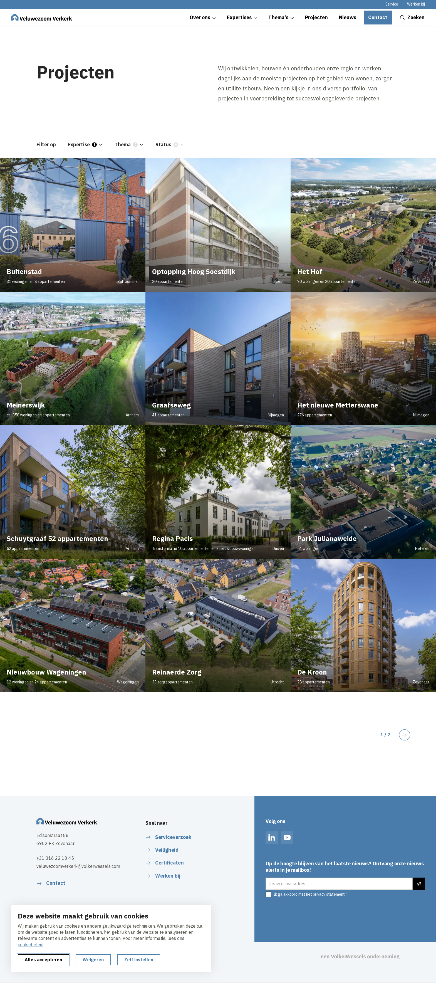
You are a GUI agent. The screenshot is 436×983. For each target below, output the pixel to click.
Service (391, 4)
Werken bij (416, 4)
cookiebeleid (30, 944)
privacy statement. (329, 894)
